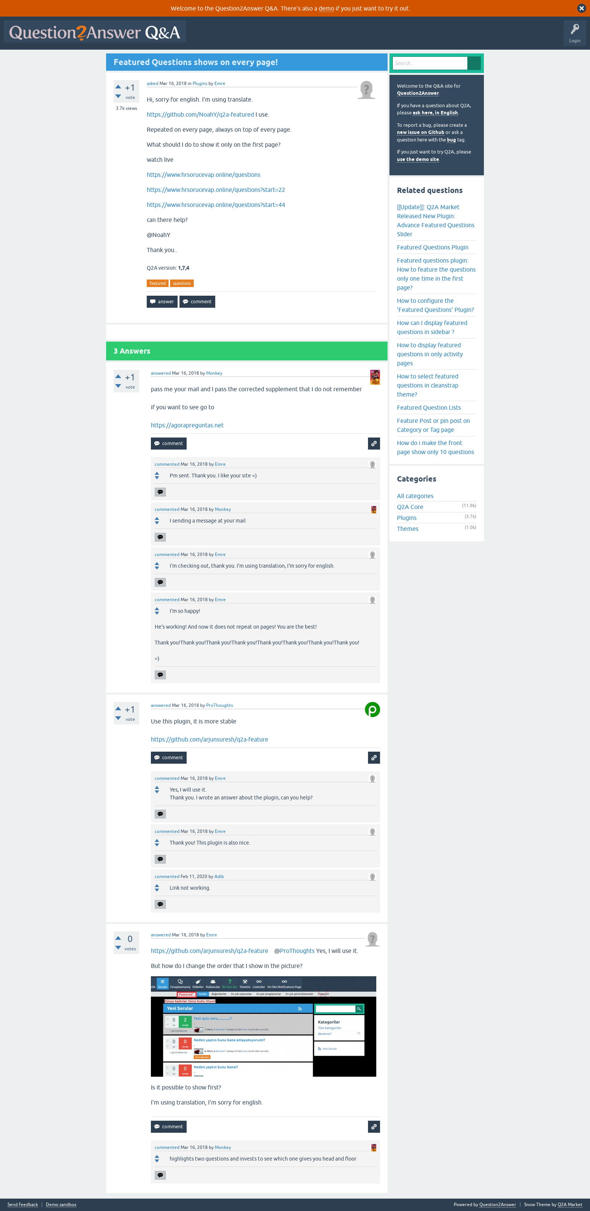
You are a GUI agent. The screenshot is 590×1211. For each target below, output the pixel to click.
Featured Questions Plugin (432, 247)
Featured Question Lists (429, 407)
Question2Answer (418, 93)
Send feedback (23, 1204)
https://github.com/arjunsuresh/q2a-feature (209, 739)
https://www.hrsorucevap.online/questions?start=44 (216, 204)
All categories (415, 495)
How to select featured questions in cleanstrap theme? (427, 385)
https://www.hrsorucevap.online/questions (203, 174)
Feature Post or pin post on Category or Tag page (433, 425)
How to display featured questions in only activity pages (430, 354)
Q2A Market (570, 1204)
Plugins (200, 83)
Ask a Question (371, 37)
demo (326, 8)
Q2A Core (410, 506)
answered (161, 373)
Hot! (259, 37)
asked (152, 83)
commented (167, 464)
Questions (232, 37)
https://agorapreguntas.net (187, 425)
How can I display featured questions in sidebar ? (432, 327)
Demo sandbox (61, 1204)
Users (340, 37)
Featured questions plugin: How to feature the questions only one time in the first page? (436, 274)
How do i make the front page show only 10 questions (435, 447)
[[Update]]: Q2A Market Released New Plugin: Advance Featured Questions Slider (435, 220)
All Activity (203, 37)
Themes (407, 528)
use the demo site (418, 159)
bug (451, 140)
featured (158, 283)
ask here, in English (435, 112)
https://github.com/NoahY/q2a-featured (200, 114)
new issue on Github (420, 132)
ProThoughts (297, 950)
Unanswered (288, 37)
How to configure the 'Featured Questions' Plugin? (435, 305)
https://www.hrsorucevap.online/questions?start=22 (216, 189)
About (421, 37)
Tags (316, 37)
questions (182, 283)
